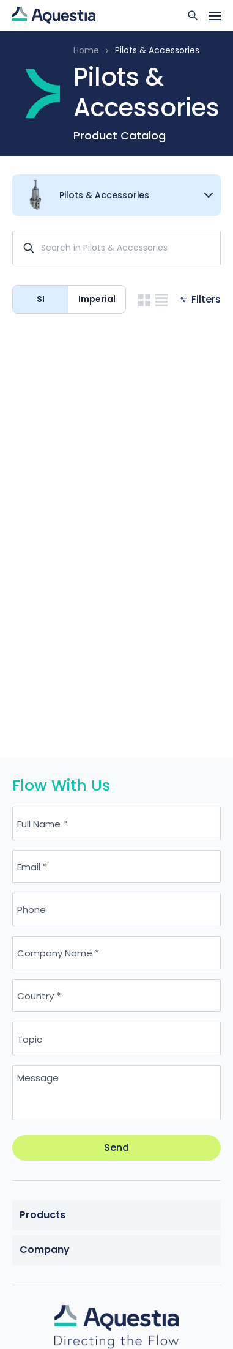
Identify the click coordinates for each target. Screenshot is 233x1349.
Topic (29, 1038)
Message (38, 1077)
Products (42, 1215)
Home (86, 50)
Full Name (39, 823)
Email (28, 866)
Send (116, 1147)
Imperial (97, 299)
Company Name (54, 952)
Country (35, 995)
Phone (31, 909)
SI (41, 299)
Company (45, 1250)
